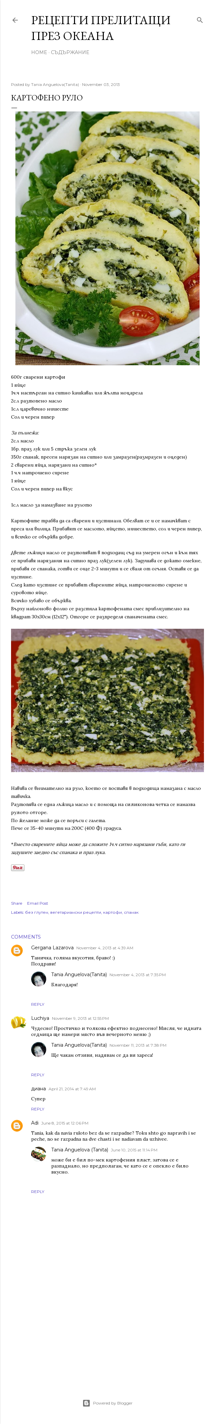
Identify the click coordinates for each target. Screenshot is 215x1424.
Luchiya (40, 1018)
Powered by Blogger (107, 1403)
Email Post (37, 903)
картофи (112, 912)
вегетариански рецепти (75, 912)
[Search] (200, 18)
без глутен (36, 912)
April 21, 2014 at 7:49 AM (72, 1088)
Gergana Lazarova (52, 948)
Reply (37, 1004)
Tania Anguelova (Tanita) (79, 1150)
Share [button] (16, 903)
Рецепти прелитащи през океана (100, 28)
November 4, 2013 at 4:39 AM (104, 947)
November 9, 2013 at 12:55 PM (80, 1018)
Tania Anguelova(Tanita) (79, 974)
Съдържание (70, 52)
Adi (35, 1123)
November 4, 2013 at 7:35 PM (138, 974)
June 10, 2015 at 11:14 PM (134, 1149)
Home (39, 52)
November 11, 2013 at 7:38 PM (138, 1045)
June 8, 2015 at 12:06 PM (64, 1123)
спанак (131, 912)
